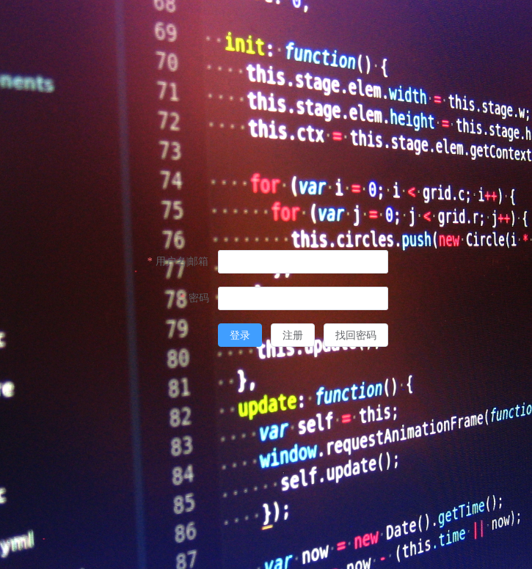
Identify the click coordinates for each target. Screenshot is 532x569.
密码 (199, 298)
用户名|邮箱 (182, 261)
